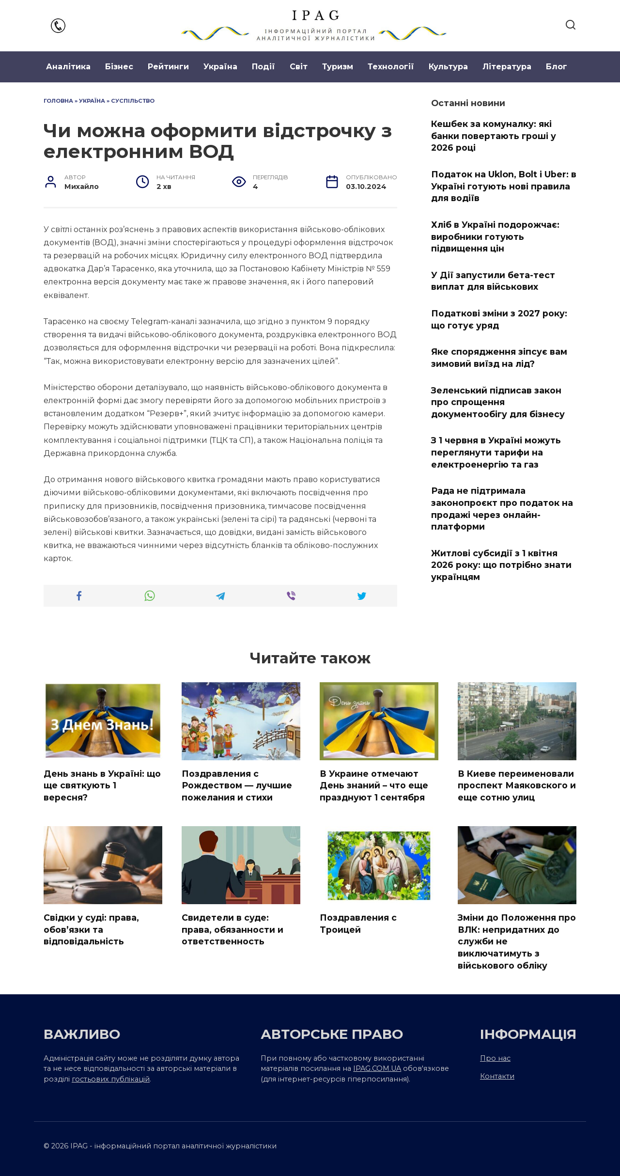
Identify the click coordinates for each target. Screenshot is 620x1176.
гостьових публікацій (111, 1079)
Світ (299, 66)
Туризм (337, 66)
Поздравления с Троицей (358, 923)
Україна (220, 66)
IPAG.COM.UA (377, 1068)
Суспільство (133, 100)
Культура (448, 66)
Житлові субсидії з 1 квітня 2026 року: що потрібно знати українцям (501, 565)
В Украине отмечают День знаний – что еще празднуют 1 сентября (374, 785)
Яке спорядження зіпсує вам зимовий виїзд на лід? (499, 357)
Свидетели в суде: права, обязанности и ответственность (232, 929)
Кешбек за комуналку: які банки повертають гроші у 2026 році (493, 136)
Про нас (495, 1058)
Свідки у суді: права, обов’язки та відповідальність (91, 929)
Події (263, 66)
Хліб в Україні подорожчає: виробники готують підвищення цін (495, 236)
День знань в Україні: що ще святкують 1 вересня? (102, 785)
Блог (556, 66)
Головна (58, 100)
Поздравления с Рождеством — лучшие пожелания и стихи (237, 785)
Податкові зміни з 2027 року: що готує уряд (499, 319)
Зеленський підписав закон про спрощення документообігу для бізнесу (498, 402)
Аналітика (68, 66)
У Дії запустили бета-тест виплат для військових (493, 281)
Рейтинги (168, 66)
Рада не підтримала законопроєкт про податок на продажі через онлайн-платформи (502, 509)
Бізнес (119, 66)
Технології (391, 66)
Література (506, 66)
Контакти (497, 1076)
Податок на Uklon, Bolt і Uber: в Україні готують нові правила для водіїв (503, 186)
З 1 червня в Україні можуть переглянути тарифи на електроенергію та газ (496, 452)
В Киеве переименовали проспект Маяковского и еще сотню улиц (517, 785)
